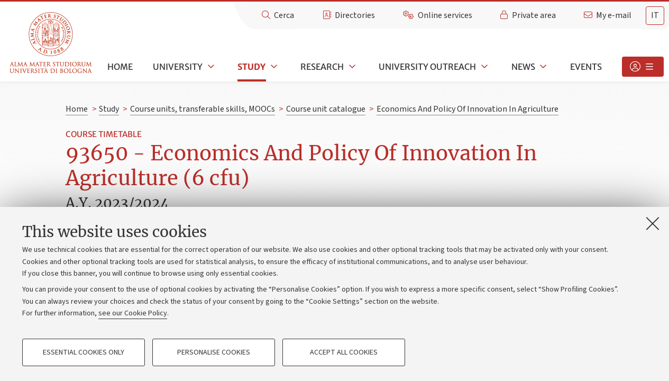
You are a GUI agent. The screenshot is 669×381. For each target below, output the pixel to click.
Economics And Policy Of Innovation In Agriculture (467, 109)
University (178, 66)
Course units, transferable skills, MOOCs (202, 109)
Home (120, 66)
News (523, 66)
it (655, 15)
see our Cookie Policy (132, 313)
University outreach (427, 66)
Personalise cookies (213, 352)
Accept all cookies (344, 352)
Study (251, 66)
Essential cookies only (83, 352)
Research (322, 66)
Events (586, 66)
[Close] (652, 223)
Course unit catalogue (325, 109)
